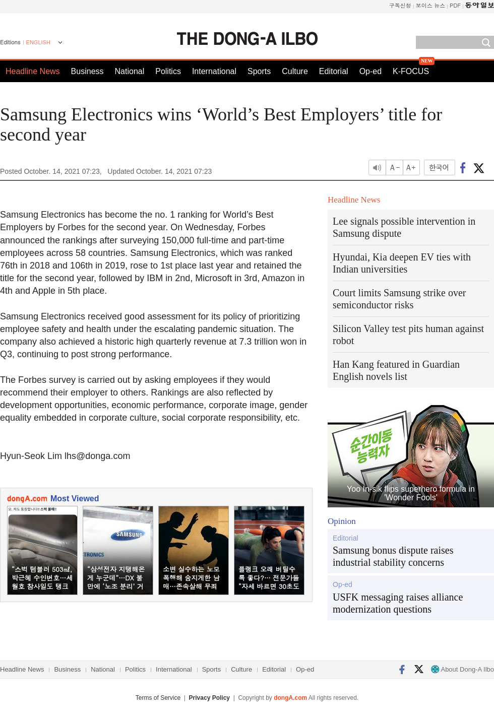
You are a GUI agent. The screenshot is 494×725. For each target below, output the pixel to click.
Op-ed (370, 71)
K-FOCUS (411, 71)
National (130, 71)
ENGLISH (38, 42)
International (214, 71)
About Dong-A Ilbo (462, 669)
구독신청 (400, 5)
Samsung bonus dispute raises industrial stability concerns (393, 556)
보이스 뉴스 (431, 5)
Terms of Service (158, 697)
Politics (168, 71)
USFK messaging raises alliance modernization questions (398, 603)
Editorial (333, 71)
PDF (455, 5)
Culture (295, 71)
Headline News (33, 71)
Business (87, 71)
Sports (259, 71)
